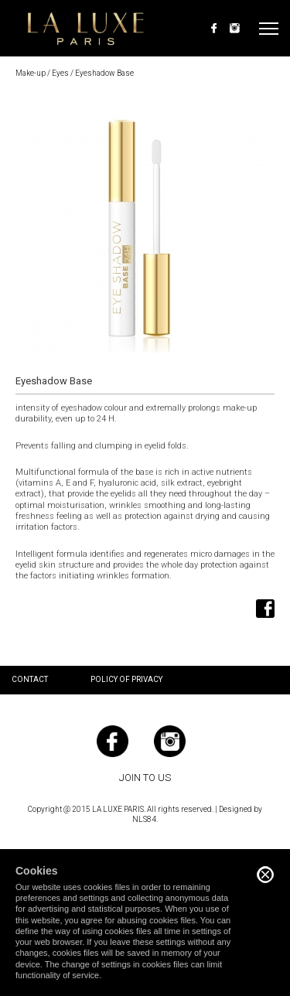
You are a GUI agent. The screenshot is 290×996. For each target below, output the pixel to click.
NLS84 (144, 819)
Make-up (30, 73)
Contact (30, 679)
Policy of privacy (126, 679)
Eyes (60, 73)
